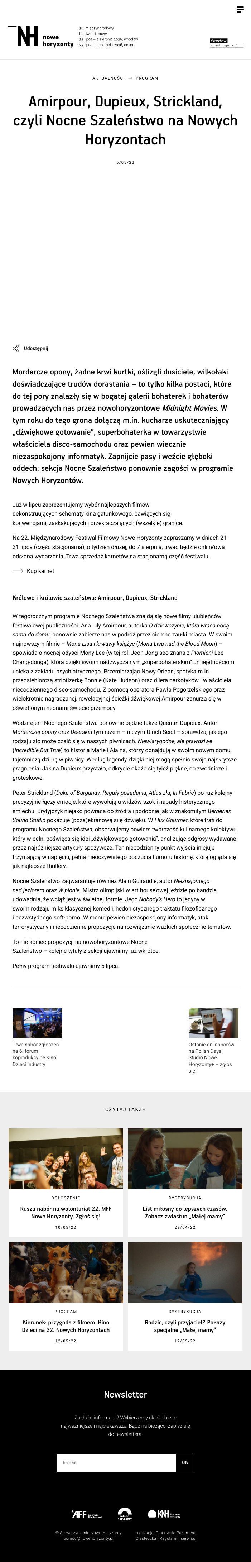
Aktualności (108, 78)
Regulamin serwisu (178, 1538)
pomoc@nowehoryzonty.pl (89, 1538)
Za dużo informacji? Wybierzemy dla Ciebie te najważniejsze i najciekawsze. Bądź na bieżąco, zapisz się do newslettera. (125, 1426)
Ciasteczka (146, 1538)
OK (185, 1463)
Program (147, 78)
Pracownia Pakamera (176, 1532)
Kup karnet (40, 571)
